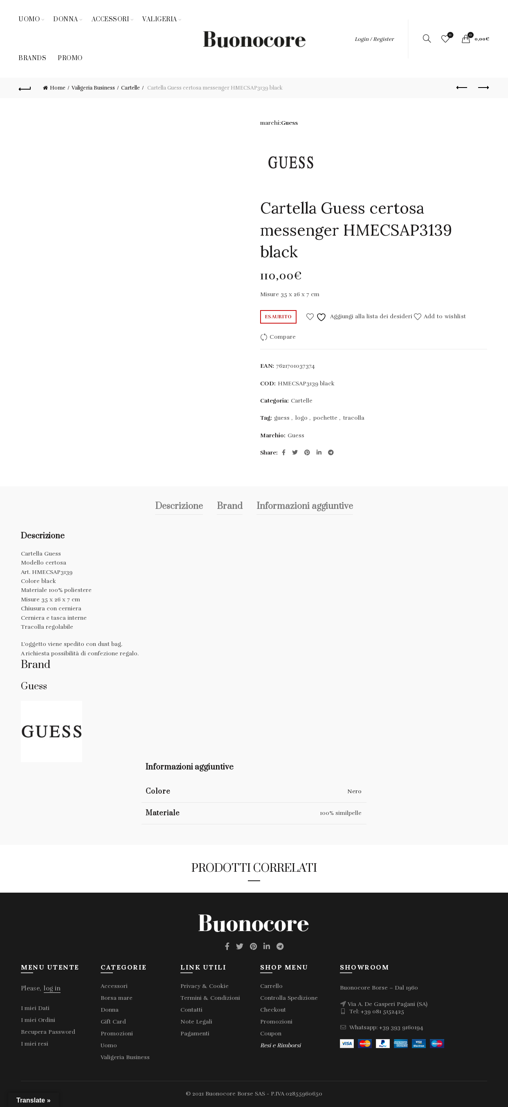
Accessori (110, 19)
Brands (32, 58)
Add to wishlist (445, 316)
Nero (354, 791)
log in (52, 988)
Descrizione (179, 506)
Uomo (29, 19)
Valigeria (159, 19)
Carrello (271, 986)
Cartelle (130, 88)
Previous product (462, 87)
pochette (325, 417)
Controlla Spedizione (289, 998)
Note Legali (196, 1021)
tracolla (353, 417)
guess (282, 417)
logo (301, 417)
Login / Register (374, 39)
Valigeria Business (93, 88)
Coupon (270, 1033)
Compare (283, 336)
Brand (230, 506)
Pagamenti (194, 1033)
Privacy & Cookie (204, 986)
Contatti (191, 1009)
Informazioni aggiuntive (304, 506)
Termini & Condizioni (210, 998)
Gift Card (113, 1021)
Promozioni (117, 1033)
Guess (289, 122)
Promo (70, 58)
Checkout (273, 1009)
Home (57, 88)
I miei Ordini (38, 1020)
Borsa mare (117, 998)
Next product (483, 87)
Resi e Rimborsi (280, 1045)
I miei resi (34, 1043)
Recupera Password (48, 1031)
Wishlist (449, 35)
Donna (65, 19)
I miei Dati (35, 1008)
